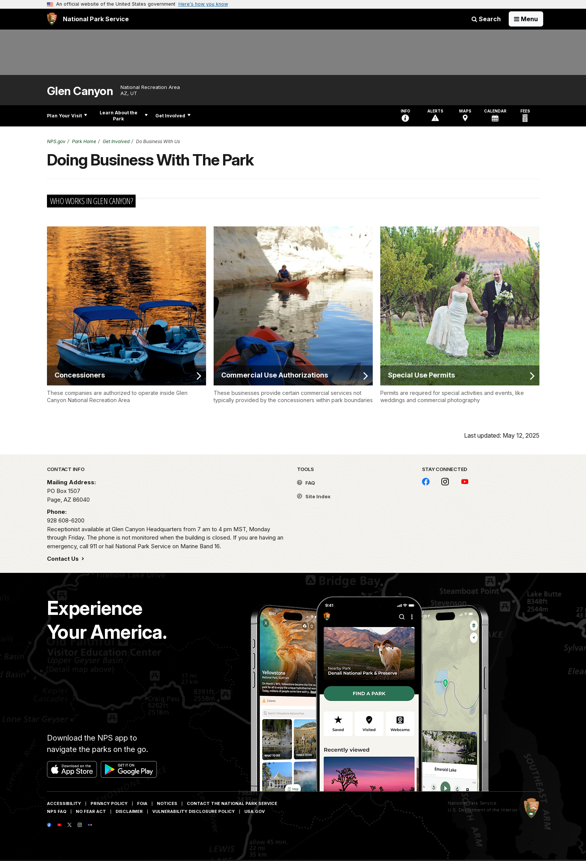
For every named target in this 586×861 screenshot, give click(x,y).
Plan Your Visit (67, 116)
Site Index (314, 496)
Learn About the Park (124, 116)
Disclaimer (129, 811)
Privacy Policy (109, 803)
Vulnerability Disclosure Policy (193, 811)
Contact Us (63, 558)
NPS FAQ (56, 811)
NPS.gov (56, 141)
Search (486, 19)
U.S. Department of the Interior (483, 810)
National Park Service (472, 803)
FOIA (142, 803)
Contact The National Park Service (232, 803)
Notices (167, 803)
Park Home (84, 141)
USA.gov (254, 811)
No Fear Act (91, 811)
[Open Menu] (526, 19)
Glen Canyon (80, 91)
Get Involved (173, 116)
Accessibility (64, 803)
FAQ (306, 483)
